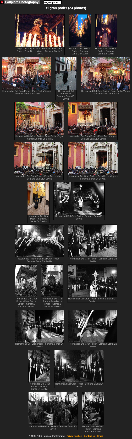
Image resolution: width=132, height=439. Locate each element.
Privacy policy (74, 436)
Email (100, 436)
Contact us (89, 436)
